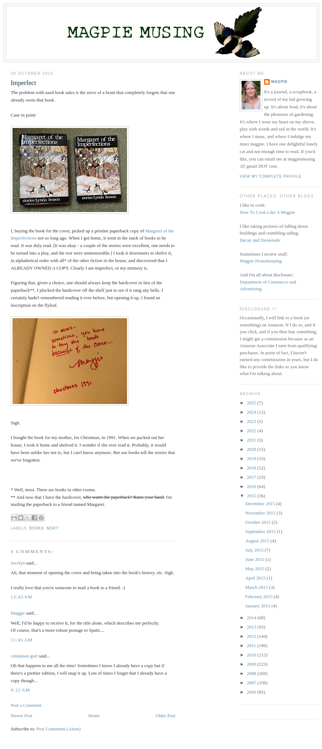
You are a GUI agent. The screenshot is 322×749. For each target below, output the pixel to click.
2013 (252, 627)
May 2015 (255, 568)
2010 (252, 654)
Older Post (165, 715)
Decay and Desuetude (260, 240)
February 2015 (259, 596)
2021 (252, 440)
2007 (252, 682)
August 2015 (257, 540)
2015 (252, 495)
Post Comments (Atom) (58, 728)
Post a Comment (26, 705)
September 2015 (261, 531)
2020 (252, 449)
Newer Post (21, 715)
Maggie (18, 613)
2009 (252, 664)
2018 (252, 467)
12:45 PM (21, 597)
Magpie (279, 82)
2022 (252, 430)
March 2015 (257, 587)
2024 (252, 412)
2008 (252, 673)
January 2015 (258, 605)
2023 (252, 421)
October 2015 (258, 522)
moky (53, 528)
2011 (252, 645)
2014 (252, 617)
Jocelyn (18, 563)
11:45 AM (22, 639)
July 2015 (255, 550)
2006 (252, 692)
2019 (252, 458)
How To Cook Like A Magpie (267, 212)
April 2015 (256, 578)
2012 (252, 636)
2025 (252, 402)
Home (94, 715)
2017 (252, 477)
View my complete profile (271, 176)
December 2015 (260, 503)
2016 (252, 486)
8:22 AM (20, 690)
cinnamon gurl (24, 656)
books (36, 528)
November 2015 (261, 513)
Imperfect (23, 83)
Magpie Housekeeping (261, 260)
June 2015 (255, 559)
